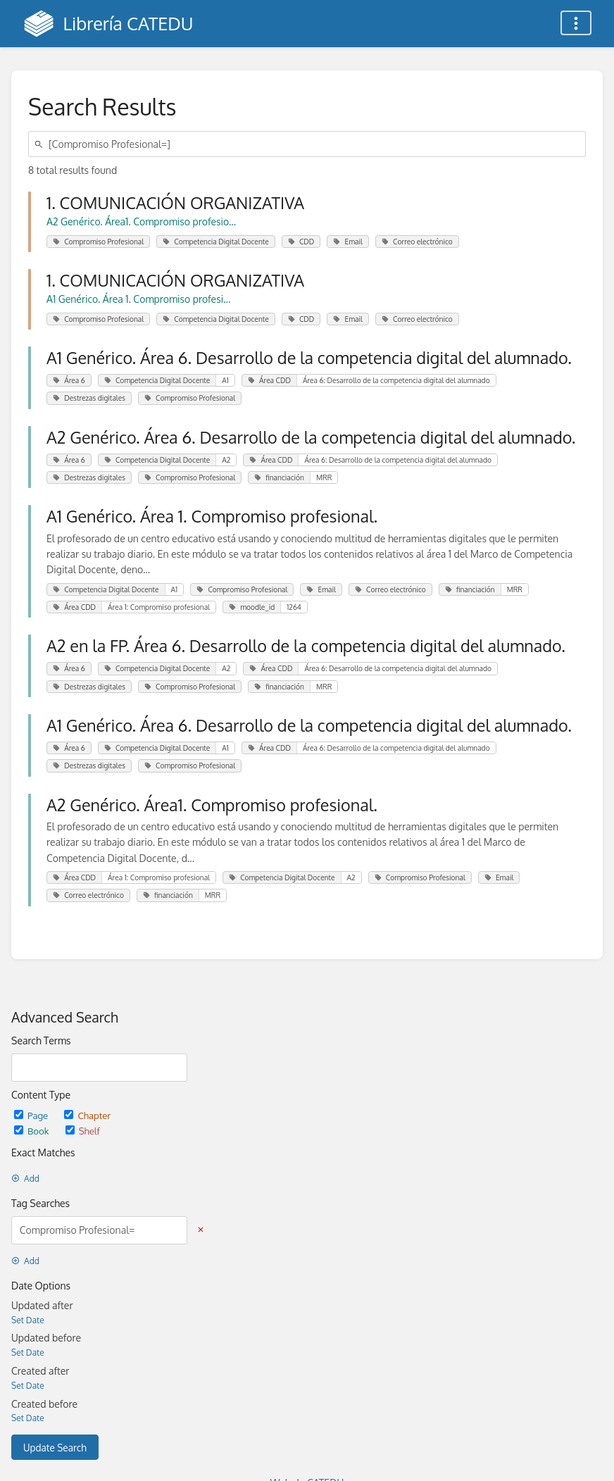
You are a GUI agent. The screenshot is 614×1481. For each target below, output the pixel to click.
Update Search (55, 1448)
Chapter (87, 1115)
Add (25, 1178)
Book (32, 1131)
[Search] (41, 144)
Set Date (27, 1320)
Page (32, 1115)
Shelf (82, 1131)
